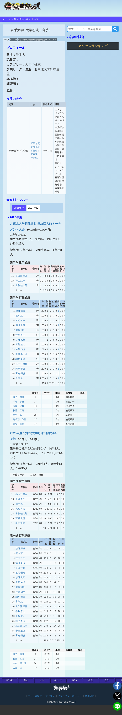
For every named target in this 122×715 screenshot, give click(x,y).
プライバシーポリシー (70, 696)
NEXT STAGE (51, 40)
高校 (26, 680)
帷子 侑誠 (18, 397)
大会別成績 (32, 40)
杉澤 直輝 (18, 410)
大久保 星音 (21, 606)
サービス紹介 (35, 696)
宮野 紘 (19, 601)
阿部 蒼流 (20, 368)
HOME (9, 680)
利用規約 (89, 696)
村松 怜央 (20, 320)
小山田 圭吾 (21, 275)
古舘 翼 (19, 378)
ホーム (5, 19)
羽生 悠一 (20, 280)
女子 (107, 680)
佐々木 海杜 (21, 363)
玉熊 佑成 (20, 582)
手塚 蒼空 (18, 401)
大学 (14, 19)
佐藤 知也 (20, 349)
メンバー (13, 40)
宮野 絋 (17, 414)
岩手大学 (23, 19)
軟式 (90, 680)
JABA (74, 680)
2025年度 (19, 207)
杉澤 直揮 (18, 658)
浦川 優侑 (20, 325)
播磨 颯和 (20, 523)
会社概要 (50, 696)
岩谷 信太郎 (21, 285)
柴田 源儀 (20, 310)
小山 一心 (20, 567)
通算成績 (41, 40)
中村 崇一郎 (21, 354)
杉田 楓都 (20, 339)
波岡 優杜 (20, 334)
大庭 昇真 (18, 406)
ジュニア (58, 680)
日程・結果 (22, 40)
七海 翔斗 (20, 330)
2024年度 (33, 207)
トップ (6, 40)
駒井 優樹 (20, 359)
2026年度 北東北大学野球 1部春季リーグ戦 (35, 150)
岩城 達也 (18, 423)
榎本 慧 (19, 315)
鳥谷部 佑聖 (19, 419)
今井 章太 (20, 611)
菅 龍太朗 (20, 518)
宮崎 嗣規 (20, 373)
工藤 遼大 (20, 344)
